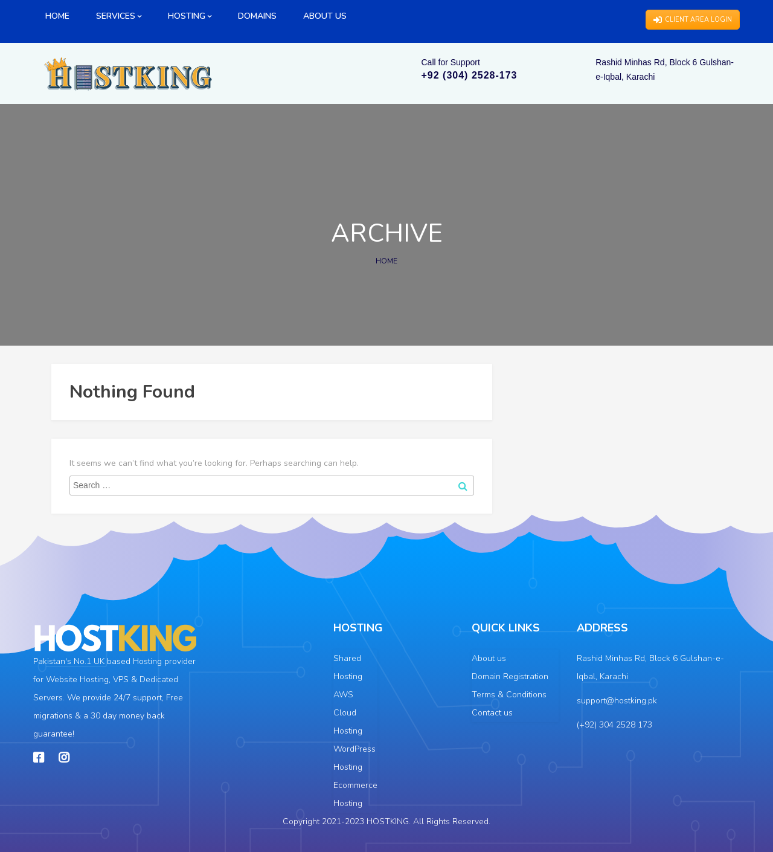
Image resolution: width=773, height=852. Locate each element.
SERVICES (118, 16)
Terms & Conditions (509, 694)
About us (489, 658)
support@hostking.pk (617, 700)
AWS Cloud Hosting (347, 713)
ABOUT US (325, 16)
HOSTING (189, 16)
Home (386, 261)
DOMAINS (257, 16)
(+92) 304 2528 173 (614, 725)
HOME (57, 16)
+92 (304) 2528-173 (470, 75)
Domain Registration (510, 676)
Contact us (492, 712)
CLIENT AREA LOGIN (692, 19)
